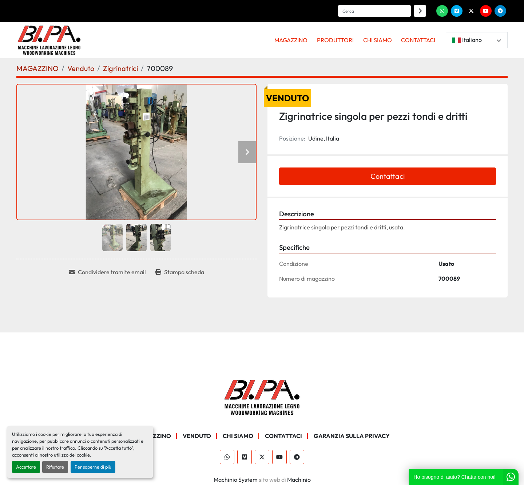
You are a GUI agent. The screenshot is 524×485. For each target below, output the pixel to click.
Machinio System (236, 479)
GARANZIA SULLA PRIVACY (352, 435)
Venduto (197, 435)
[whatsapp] (442, 11)
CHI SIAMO (377, 40)
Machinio (299, 479)
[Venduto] (80, 68)
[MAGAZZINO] (37, 68)
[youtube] (486, 11)
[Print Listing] (180, 272)
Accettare (26, 467)
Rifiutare (55, 467)
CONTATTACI (418, 40)
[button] (291, 40)
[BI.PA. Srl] (262, 396)
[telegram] (500, 11)
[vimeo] (457, 11)
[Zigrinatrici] (120, 68)
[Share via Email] (107, 272)
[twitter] (471, 11)
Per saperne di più (93, 467)
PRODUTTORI (335, 40)
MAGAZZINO (290, 40)
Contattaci (387, 176)
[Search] (374, 11)
